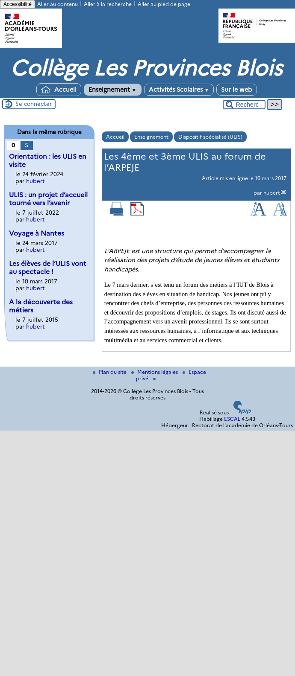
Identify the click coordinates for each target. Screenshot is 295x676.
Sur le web (236, 89)
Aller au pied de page (164, 4)
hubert (271, 192)
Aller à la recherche (108, 4)
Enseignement (112, 89)
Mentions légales (155, 372)
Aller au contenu (57, 4)
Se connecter (33, 103)
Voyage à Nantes (36, 233)
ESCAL (232, 419)
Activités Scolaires (179, 89)
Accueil (59, 89)
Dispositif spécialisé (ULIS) (210, 137)
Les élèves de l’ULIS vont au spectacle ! (47, 267)
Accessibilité (17, 4)
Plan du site (110, 372)
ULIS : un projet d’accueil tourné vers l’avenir (48, 199)
